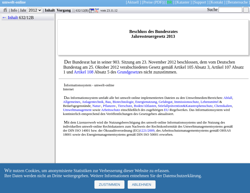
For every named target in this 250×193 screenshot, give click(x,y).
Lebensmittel (210, 102)
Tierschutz (125, 106)
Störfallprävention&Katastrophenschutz (185, 106)
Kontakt (217, 2)
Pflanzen (109, 106)
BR (169, 2)
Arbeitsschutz (110, 110)
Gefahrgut (165, 102)
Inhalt (50, 10)
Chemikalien (223, 106)
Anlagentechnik (93, 102)
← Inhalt (10, 17)
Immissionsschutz (186, 102)
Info (14, 10)
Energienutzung (146, 102)
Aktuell (133, 2)
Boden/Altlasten (145, 106)
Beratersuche (238, 2)
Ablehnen (141, 185)
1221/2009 (147, 130)
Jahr (31, 10)
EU (166, 110)
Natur (96, 106)
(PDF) (158, 2)
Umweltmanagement (77, 110)
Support (200, 2)
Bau (108, 102)
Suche (224, 9)
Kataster (183, 2)
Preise (148, 2)
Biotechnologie (123, 102)
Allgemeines (71, 102)
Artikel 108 (83, 72)
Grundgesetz (128, 72)
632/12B (26, 17)
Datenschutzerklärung (182, 175)
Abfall (227, 98)
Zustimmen (109, 185)
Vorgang (64, 10)
